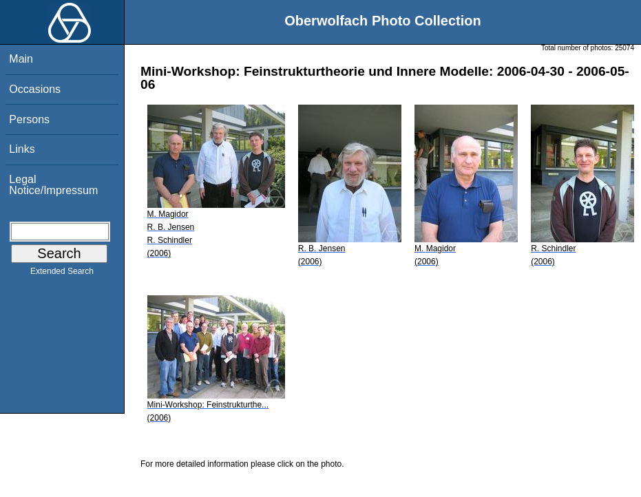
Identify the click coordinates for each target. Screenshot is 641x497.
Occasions (35, 89)
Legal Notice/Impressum (53, 184)
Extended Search (62, 274)
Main (21, 59)
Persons (29, 119)
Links (21, 149)
